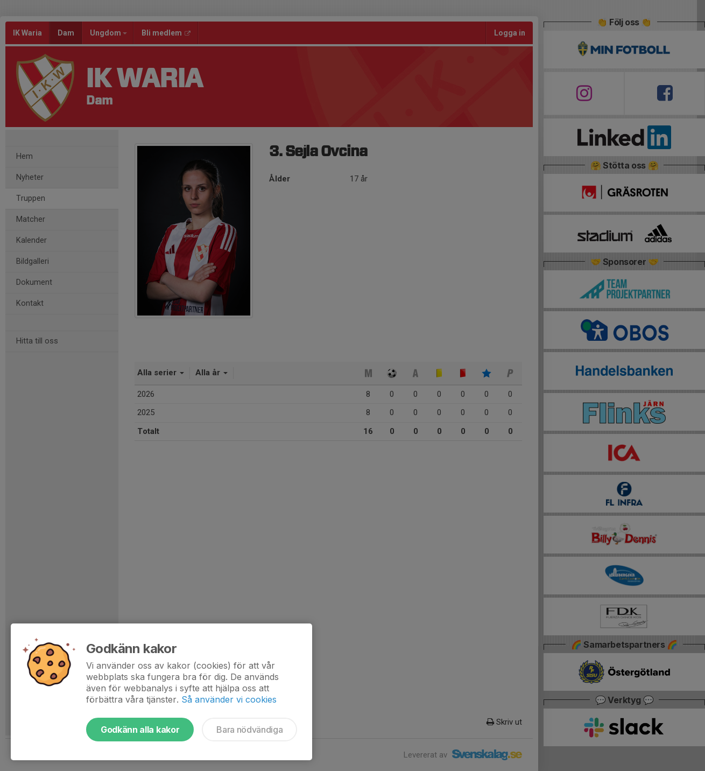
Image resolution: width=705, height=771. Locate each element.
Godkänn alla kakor (140, 729)
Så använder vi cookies (229, 699)
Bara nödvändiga (249, 729)
